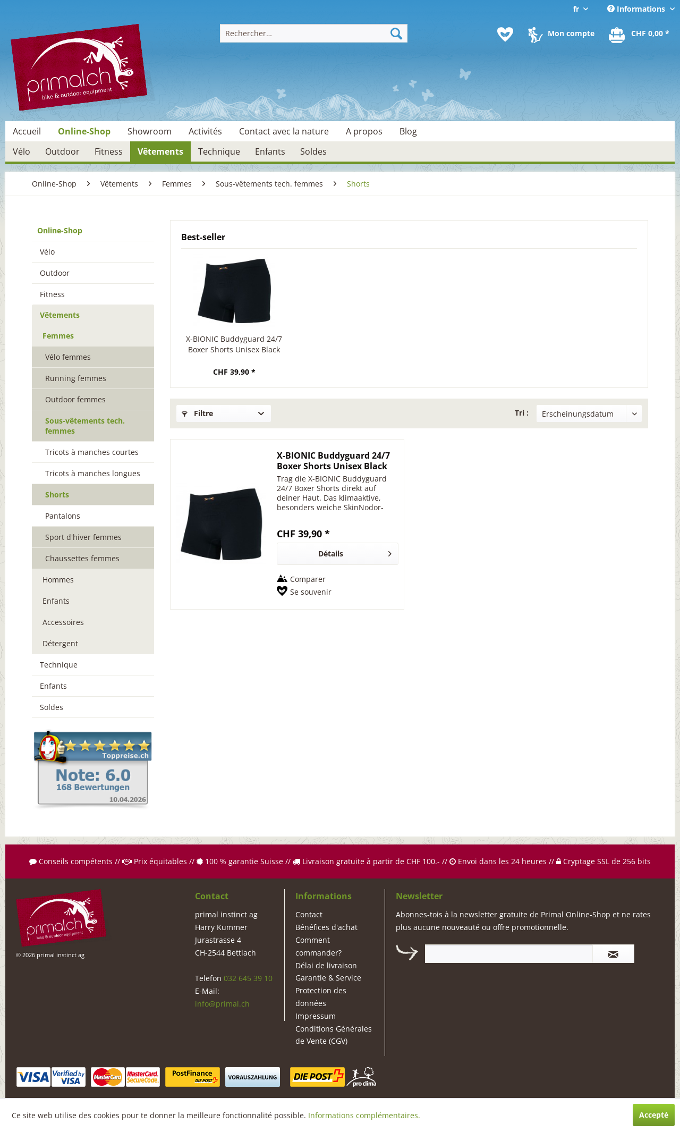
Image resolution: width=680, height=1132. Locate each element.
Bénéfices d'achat (326, 927)
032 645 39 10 (248, 978)
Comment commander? (318, 946)
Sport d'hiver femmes (83, 537)
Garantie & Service (328, 978)
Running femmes (75, 378)
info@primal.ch (222, 1004)
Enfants (56, 601)
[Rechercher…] (313, 33)
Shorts (57, 494)
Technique (59, 665)
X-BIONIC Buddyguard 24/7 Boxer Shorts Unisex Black (234, 344)
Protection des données (320, 996)
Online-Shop (59, 230)
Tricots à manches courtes (92, 452)
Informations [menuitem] (637, 9)
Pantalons (62, 516)
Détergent (60, 643)
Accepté (653, 1115)
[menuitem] (313, 33)
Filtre (197, 413)
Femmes (58, 336)
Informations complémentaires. (364, 1115)
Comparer (308, 579)
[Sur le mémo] (304, 592)
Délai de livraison (326, 965)
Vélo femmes (68, 357)
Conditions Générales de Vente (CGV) (333, 1035)
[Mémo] (505, 34)
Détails (355, 552)
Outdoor (55, 273)
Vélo (47, 252)
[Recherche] (396, 33)
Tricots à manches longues (92, 473)
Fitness (52, 294)
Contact (308, 914)
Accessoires (63, 622)
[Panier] (640, 34)
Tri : (522, 413)
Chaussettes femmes (82, 558)
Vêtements (60, 315)
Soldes (51, 707)
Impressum (315, 1016)
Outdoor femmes (75, 399)
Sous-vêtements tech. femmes (85, 426)
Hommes (58, 580)
